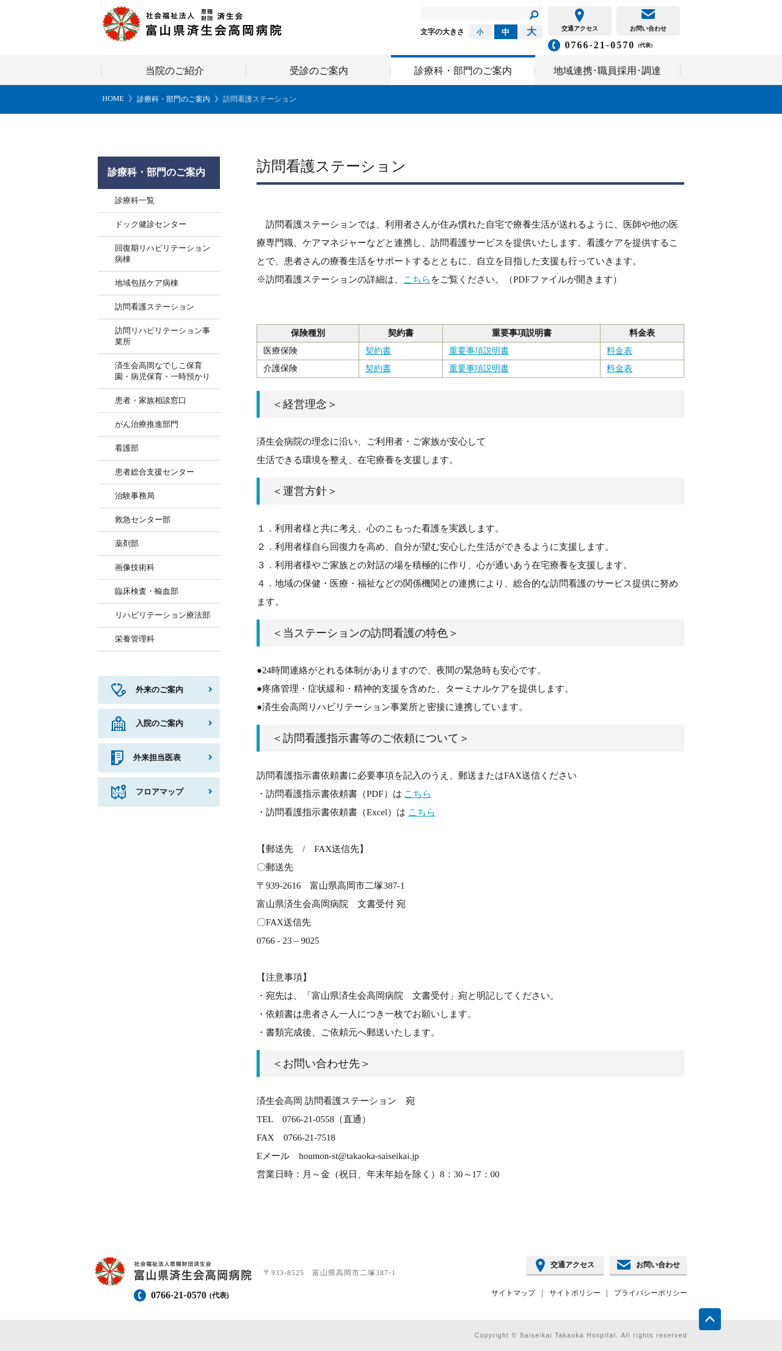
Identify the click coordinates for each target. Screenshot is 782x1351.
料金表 (619, 350)
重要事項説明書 (479, 350)
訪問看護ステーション (259, 99)
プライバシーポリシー (650, 1293)
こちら (417, 279)
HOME (113, 98)
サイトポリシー (575, 1293)
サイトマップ (513, 1293)
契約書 (378, 350)
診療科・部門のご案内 (173, 99)
